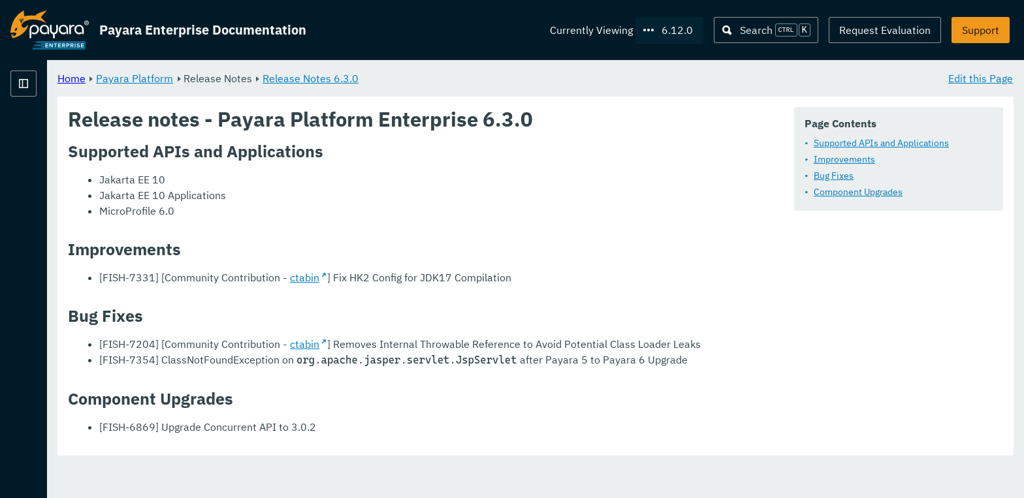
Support (980, 30)
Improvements (844, 160)
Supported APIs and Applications (881, 143)
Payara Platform (297, 78)
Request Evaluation (885, 30)
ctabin (467, 278)
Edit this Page (980, 78)
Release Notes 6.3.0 (473, 78)
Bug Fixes (834, 176)
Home (234, 78)
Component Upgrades (858, 192)
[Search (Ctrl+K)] (766, 30)
